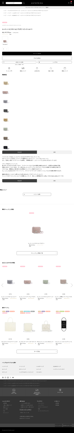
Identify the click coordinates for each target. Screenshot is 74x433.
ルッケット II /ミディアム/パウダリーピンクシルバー (32, 297)
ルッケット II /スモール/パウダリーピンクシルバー (40, 244)
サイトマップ (4, 412)
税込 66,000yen (60, 298)
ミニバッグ (38, 369)
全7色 (10, 294)
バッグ (9, 13)
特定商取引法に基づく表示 (66, 425)
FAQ (3, 410)
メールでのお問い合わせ (24, 403)
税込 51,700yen (24, 343)
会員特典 (4, 403)
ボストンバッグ (22, 369)
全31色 (10, 339)
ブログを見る (37, 58)
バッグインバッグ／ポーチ (58, 369)
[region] (37, 227)
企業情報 (56, 403)
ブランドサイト (40, 403)
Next (72, 285)
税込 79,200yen (24, 298)
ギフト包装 (4, 408)
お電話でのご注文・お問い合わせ (26, 412)
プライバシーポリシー (56, 425)
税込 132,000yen (42, 343)
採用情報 (56, 404)
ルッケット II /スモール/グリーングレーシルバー (49, 297)
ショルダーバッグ (15, 13)
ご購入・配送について (6, 404)
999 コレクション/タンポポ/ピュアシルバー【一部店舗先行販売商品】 (54, 341)
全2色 (28, 294)
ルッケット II (23, 10)
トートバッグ (22, 366)
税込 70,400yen (59, 343)
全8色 (63, 294)
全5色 (63, 339)
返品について (4, 406)
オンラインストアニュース (42, 410)
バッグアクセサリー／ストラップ (26, 371)
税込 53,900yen (6, 343)
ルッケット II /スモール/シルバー (9, 297)
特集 (38, 408)
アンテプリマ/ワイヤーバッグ (14, 10)
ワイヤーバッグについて (42, 406)
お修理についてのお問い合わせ (26, 404)
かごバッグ (4, 369)
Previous (2, 285)
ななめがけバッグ (15, 15)
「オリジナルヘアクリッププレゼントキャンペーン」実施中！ (37, 7)
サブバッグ (4, 371)
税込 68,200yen (33, 245)
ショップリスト (40, 404)
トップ (5, 10)
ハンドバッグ (5, 366)
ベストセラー (39, 371)
